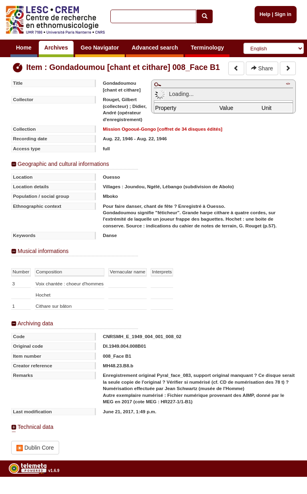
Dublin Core (35, 447)
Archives (56, 47)
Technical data (36, 427)
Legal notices (287, 491)
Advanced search (155, 47)
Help (264, 14)
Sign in (283, 14)
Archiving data (35, 323)
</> (288, 83)
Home (24, 47)
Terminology (207, 47)
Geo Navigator (100, 47)
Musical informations (43, 251)
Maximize (157, 84)
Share (262, 68)
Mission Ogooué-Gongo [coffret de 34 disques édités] (162, 128)
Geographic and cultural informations (63, 164)
